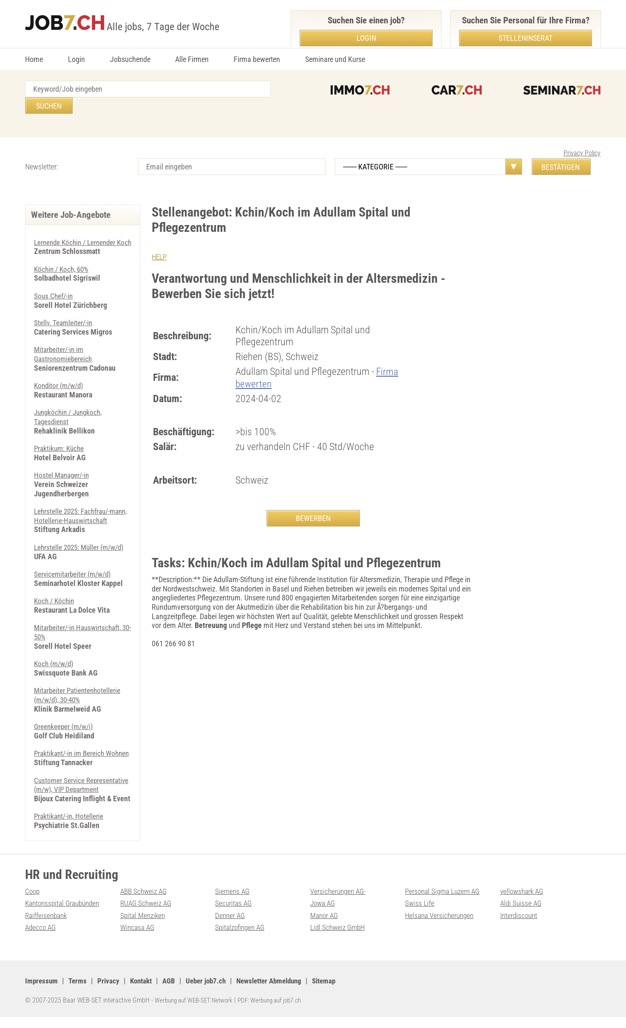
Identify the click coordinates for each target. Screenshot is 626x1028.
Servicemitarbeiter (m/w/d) (74, 566)
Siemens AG (233, 901)
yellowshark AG (523, 901)
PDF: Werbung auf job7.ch (279, 1011)
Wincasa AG (138, 938)
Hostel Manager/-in (63, 467)
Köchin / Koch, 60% (63, 261)
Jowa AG (323, 914)
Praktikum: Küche (60, 441)
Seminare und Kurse (335, 59)
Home (34, 59)
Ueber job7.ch (213, 991)
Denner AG (230, 926)
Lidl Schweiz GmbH (339, 938)
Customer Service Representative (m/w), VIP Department (73, 791)
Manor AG (325, 926)
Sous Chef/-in (54, 288)
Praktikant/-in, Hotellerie (70, 826)
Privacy (110, 991)
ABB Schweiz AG (145, 901)
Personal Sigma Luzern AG (444, 901)
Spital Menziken (143, 926)
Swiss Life (420, 914)
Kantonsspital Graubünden (64, 914)
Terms (79, 991)
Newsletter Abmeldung (280, 991)
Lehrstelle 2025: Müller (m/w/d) (82, 539)
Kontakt (145, 991)
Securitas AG (234, 914)
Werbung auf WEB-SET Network (197, 1011)
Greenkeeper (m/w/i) (65, 719)
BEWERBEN (313, 501)
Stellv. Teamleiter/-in (64, 315)
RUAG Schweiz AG (147, 914)
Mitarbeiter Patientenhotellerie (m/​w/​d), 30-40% (79, 688)
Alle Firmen (192, 59)
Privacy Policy (582, 136)
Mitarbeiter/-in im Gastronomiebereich (64, 347)
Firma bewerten (257, 59)
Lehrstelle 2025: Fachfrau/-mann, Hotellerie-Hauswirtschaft (82, 508)
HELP (160, 240)
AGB (174, 991)
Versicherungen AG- (339, 901)
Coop (33, 901)
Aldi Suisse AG (522, 914)
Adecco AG (41, 938)
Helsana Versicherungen (441, 926)
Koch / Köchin (55, 593)
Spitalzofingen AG (241, 938)
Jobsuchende (130, 59)
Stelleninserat (525, 38)
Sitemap (339, 991)
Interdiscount (519, 926)
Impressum (42, 991)
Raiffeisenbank (47, 926)
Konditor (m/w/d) (60, 378)
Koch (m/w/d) (55, 656)
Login (76, 59)
